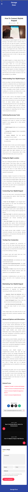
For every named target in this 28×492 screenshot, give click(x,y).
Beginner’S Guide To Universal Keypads (14, 386)
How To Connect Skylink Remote (13, 395)
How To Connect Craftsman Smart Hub (14, 388)
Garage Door (14, 3)
